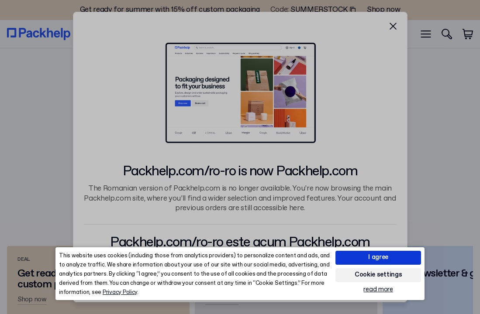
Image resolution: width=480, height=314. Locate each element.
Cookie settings (378, 274)
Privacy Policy (120, 292)
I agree (378, 257)
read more (378, 290)
